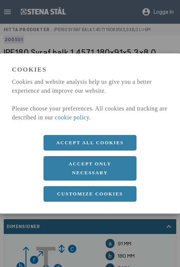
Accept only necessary (90, 168)
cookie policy (72, 117)
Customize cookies (90, 194)
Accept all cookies (90, 142)
